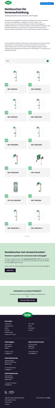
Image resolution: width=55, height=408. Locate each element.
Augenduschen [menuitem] (9, 326)
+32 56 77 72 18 (9, 351)
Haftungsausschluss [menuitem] (10, 400)
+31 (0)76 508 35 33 (10, 368)
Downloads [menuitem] (31, 328)
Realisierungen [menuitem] (9, 332)
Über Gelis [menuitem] (31, 324)
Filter (7, 61)
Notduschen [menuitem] (8, 324)
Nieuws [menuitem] (30, 326)
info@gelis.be (8, 353)
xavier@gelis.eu (32, 353)
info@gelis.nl (8, 369)
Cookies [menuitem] (7, 404)
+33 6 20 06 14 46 (33, 351)
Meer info (10, 270)
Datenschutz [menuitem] (8, 402)
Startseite (8, 321)
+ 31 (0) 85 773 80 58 (10, 383)
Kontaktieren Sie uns (27, 300)
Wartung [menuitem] (7, 330)
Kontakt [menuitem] (30, 330)
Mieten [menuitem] (7, 328)
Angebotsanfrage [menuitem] (10, 334)
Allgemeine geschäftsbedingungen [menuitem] (14, 398)
